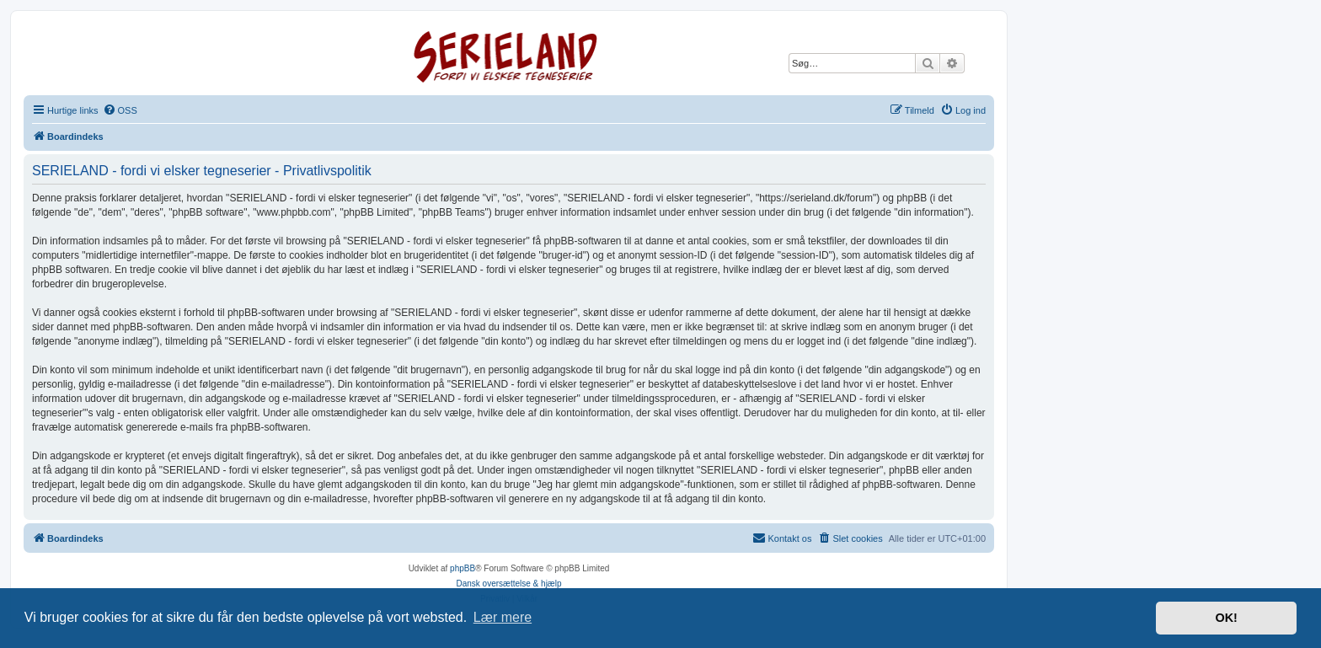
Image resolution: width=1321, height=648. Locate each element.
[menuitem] (120, 110)
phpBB (462, 568)
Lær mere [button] (502, 617)
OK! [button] (1226, 617)
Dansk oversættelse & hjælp (508, 583)
